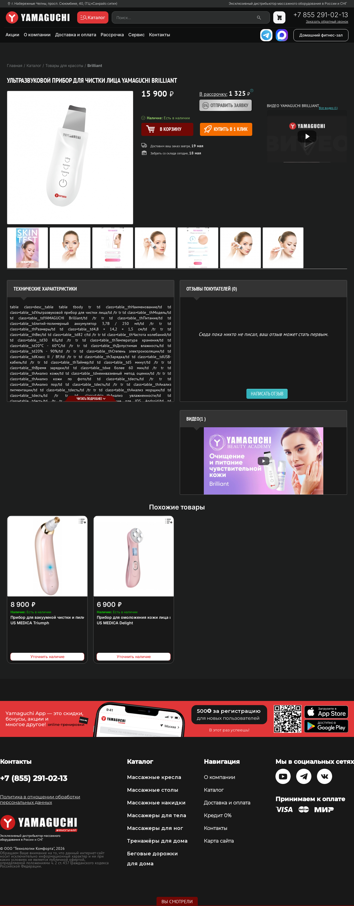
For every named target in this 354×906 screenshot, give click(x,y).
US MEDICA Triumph (30, 622)
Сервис (136, 34)
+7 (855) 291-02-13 (33, 778)
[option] (263, 461)
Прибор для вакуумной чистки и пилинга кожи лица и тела (69, 617)
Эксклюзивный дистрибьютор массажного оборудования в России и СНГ (288, 4)
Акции (12, 34)
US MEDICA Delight (115, 622)
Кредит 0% (217, 815)
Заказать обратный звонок (327, 22)
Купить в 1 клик (226, 129)
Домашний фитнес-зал (321, 35)
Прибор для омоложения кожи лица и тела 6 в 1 (144, 617)
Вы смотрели (177, 902)
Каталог (213, 790)
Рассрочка (112, 34)
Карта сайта (219, 841)
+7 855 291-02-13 (320, 15)
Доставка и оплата (75, 34)
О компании (37, 34)
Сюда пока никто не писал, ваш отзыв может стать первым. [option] (263, 334)
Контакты (159, 34)
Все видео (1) (328, 108)
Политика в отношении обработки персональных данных (40, 799)
